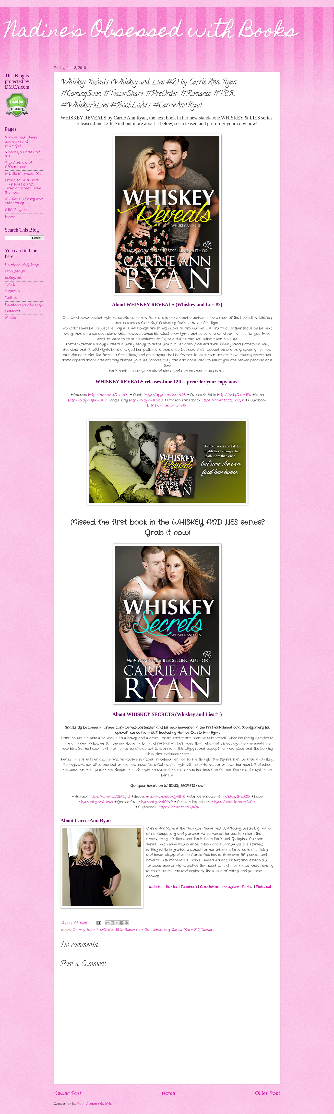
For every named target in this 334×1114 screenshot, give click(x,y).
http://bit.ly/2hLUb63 (96, 802)
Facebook (189, 887)
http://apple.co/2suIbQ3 (165, 395)
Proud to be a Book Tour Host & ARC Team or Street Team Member (23, 186)
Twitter (171, 887)
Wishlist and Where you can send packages (21, 141)
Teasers (207, 929)
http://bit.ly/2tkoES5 (233, 796)
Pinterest (263, 887)
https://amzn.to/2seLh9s (108, 395)
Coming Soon (84, 929)
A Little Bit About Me (23, 173)
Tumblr (247, 887)
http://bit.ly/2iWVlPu (234, 395)
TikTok (10, 284)
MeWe (10, 318)
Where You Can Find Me (22, 154)
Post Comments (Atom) (97, 1104)
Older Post (267, 1093)
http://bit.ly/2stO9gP (156, 802)
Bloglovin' (12, 291)
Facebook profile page (24, 304)
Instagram (230, 887)
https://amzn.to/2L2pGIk (178, 807)
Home (168, 1093)
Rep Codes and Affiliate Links (18, 165)
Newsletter (209, 887)
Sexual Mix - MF (185, 929)
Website (155, 887)
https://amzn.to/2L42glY (109, 796)
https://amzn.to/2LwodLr (223, 400)
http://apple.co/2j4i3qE (165, 796)
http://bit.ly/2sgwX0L (85, 400)
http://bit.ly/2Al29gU (146, 400)
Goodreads (15, 271)
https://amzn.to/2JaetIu (167, 405)
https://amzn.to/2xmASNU (233, 802)
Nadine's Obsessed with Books (151, 32)
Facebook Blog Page (22, 264)
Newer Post (68, 1093)
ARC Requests (17, 210)
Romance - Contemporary (147, 929)
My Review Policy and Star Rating (24, 201)
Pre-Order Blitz (109, 929)
